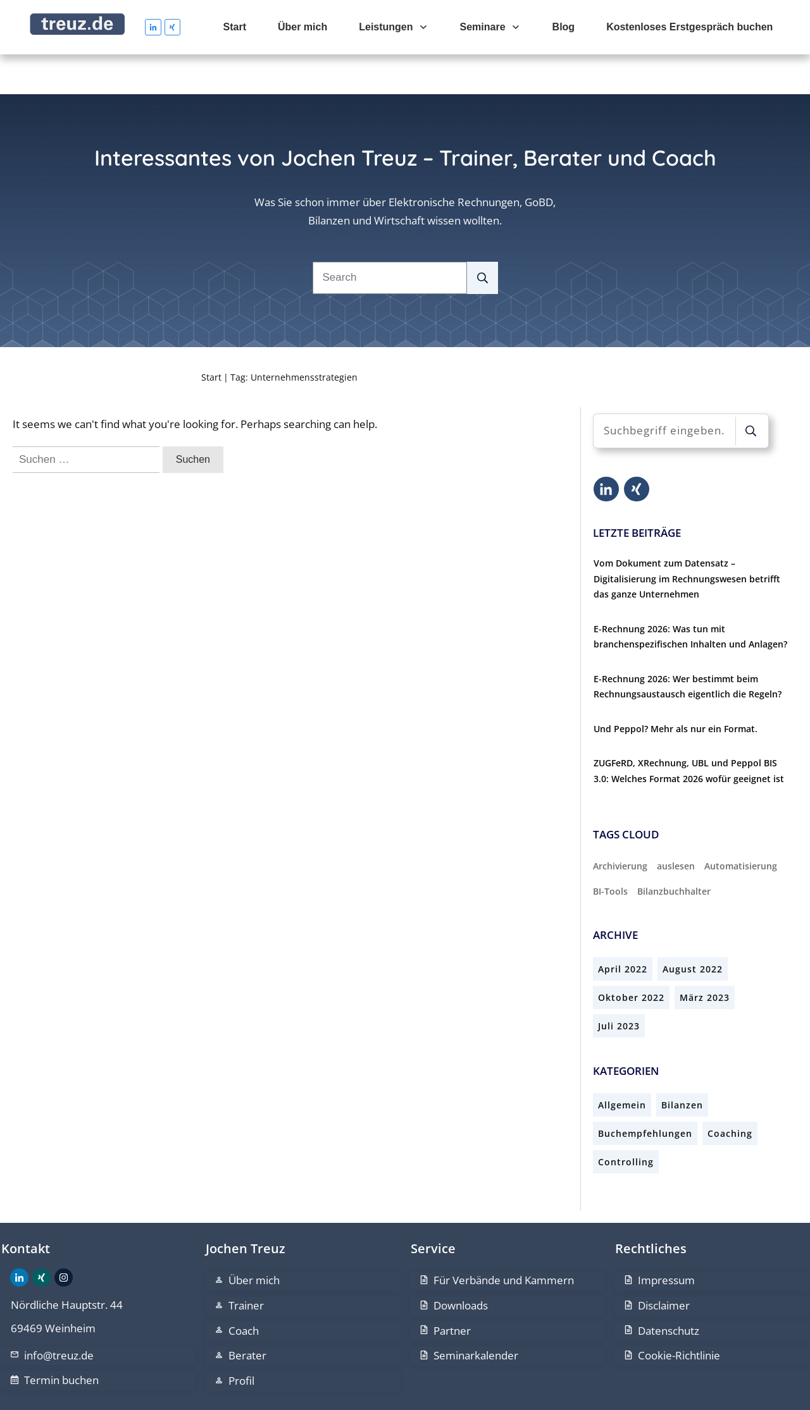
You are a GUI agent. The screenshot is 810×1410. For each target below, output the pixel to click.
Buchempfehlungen (645, 1094)
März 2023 (705, 958)
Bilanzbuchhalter (674, 851)
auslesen (676, 826)
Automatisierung (740, 826)
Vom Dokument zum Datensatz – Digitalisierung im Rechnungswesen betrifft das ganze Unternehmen (687, 538)
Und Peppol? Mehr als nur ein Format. (675, 688)
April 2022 (622, 929)
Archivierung (620, 826)
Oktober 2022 (631, 958)
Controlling (626, 1122)
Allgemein (622, 1065)
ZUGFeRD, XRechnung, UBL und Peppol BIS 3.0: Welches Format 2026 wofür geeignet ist (689, 731)
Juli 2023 (619, 986)
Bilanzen (682, 1065)
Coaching (729, 1094)
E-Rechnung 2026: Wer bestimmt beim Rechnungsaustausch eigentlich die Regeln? (688, 646)
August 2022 (693, 929)
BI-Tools (610, 851)
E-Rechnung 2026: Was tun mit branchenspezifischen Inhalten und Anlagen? (690, 596)
